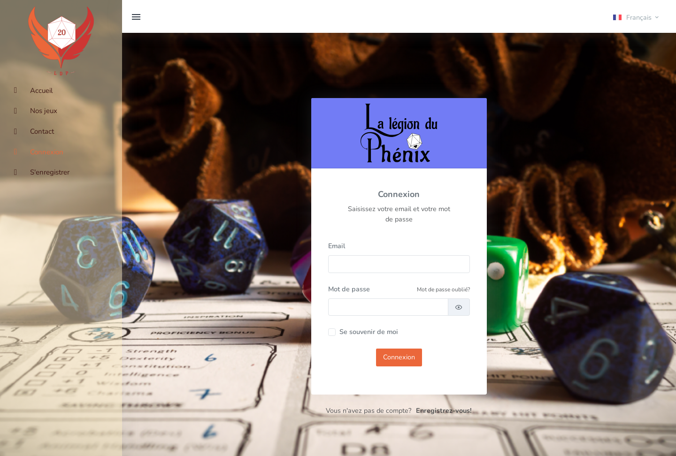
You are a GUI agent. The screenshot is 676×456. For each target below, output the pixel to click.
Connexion (399, 357)
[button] (636, 17)
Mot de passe (349, 289)
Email (336, 246)
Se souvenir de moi (368, 331)
